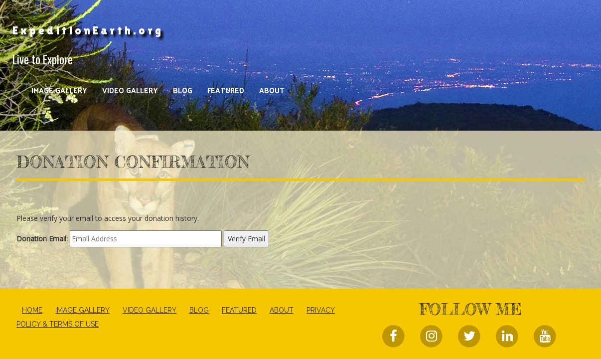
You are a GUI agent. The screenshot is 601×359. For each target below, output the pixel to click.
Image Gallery (59, 90)
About (272, 90)
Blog (182, 90)
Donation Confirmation (133, 162)
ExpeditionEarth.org (87, 30)
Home (32, 310)
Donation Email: (42, 238)
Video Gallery (130, 90)
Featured (225, 90)
